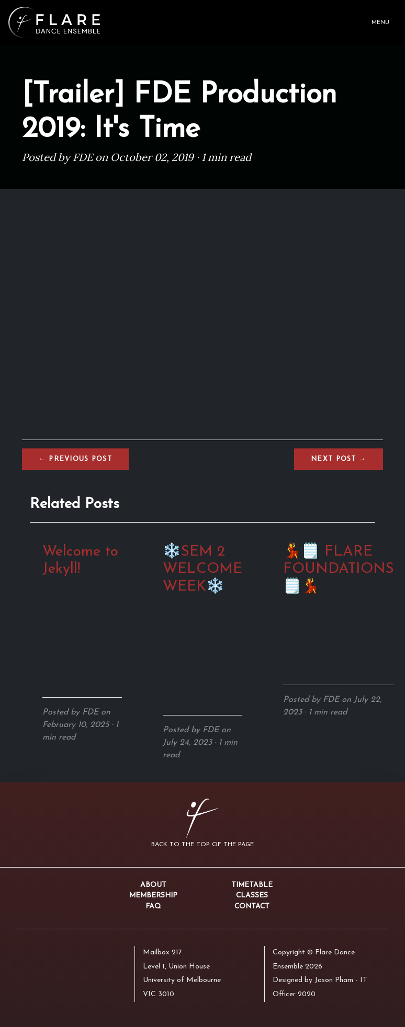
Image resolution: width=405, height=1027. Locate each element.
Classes (252, 895)
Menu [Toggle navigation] (380, 23)
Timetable (252, 885)
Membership (153, 895)
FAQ (153, 906)
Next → (338, 459)
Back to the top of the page (202, 844)
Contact (251, 906)
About (153, 885)
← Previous (75, 459)
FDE (83, 157)
